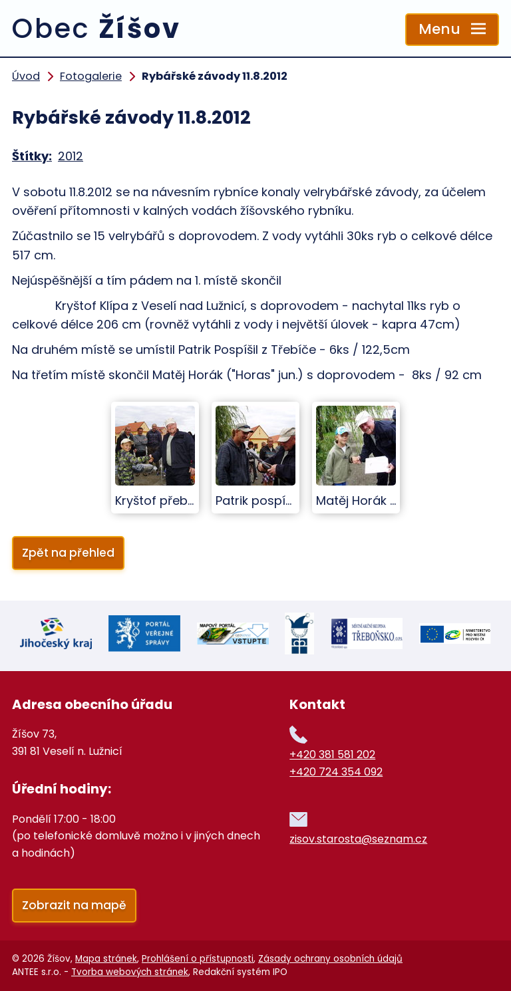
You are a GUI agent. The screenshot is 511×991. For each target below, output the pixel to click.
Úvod (26, 76)
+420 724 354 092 (336, 771)
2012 (70, 156)
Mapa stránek (106, 958)
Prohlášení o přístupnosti (198, 958)
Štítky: (32, 156)
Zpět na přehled (68, 553)
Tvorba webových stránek (129, 972)
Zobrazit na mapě (74, 905)
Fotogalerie (91, 76)
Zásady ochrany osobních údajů (330, 958)
